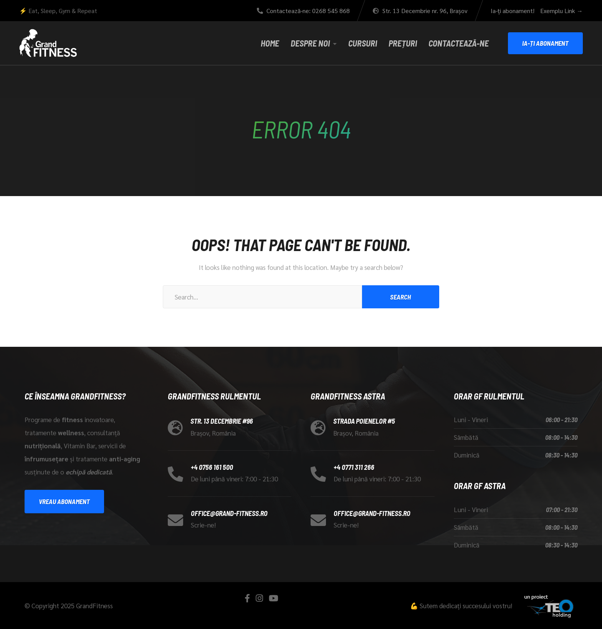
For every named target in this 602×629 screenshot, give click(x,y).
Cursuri (362, 43)
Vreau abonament (64, 501)
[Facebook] (247, 598)
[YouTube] (273, 598)
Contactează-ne (458, 43)
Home (270, 43)
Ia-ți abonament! (512, 11)
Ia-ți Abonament (545, 43)
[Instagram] (259, 598)
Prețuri (403, 43)
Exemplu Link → (561, 11)
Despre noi (310, 43)
